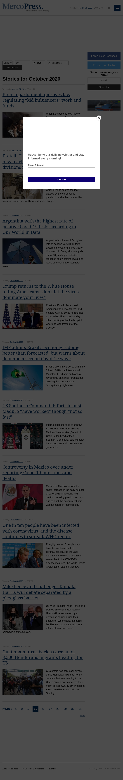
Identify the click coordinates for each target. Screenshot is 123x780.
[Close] (99, 118)
